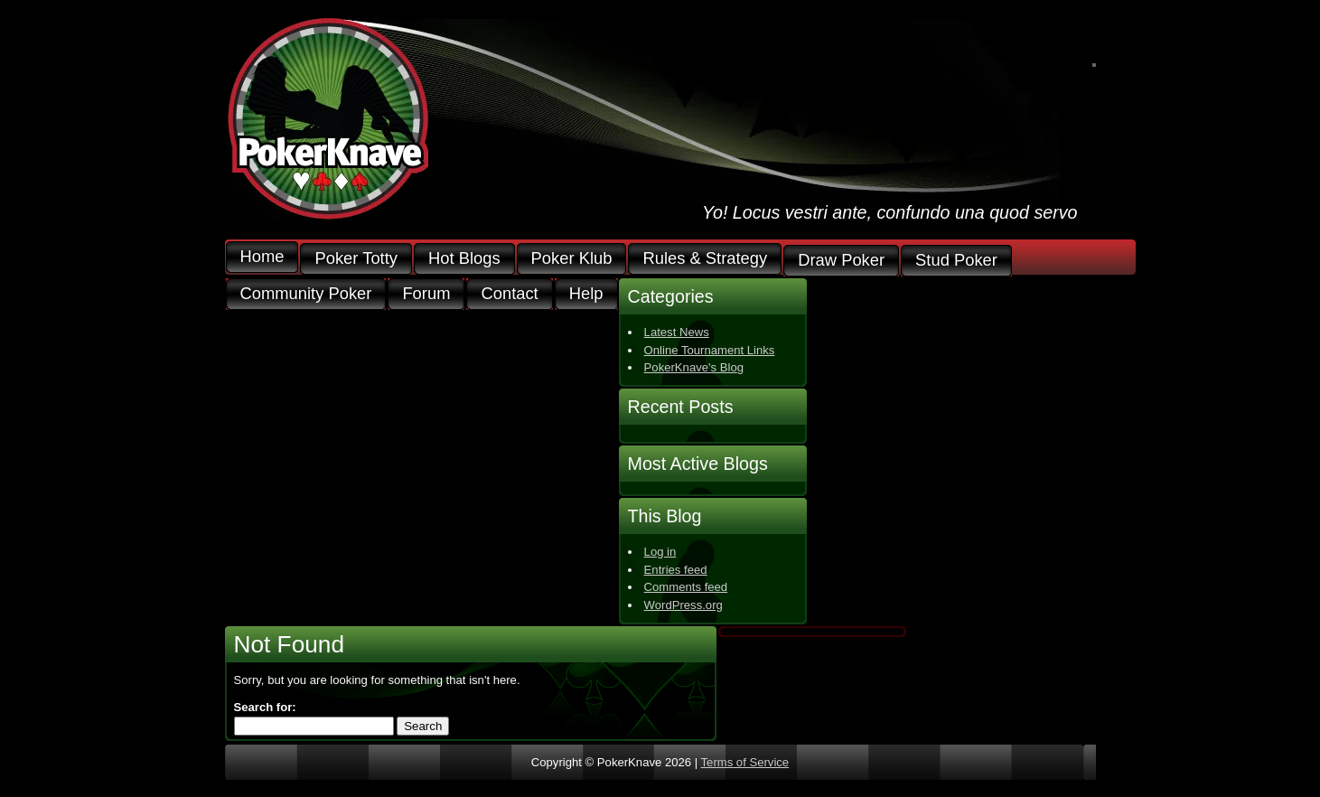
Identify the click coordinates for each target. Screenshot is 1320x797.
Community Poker (306, 294)
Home (262, 257)
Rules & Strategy (705, 259)
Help (586, 294)
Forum (426, 294)
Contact (509, 294)
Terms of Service (745, 762)
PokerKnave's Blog (694, 367)
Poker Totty (356, 259)
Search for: (265, 707)
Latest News (676, 332)
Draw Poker (841, 261)
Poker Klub (572, 259)
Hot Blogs (464, 259)
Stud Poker (956, 261)
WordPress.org (683, 605)
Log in (660, 551)
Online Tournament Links (709, 350)
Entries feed (675, 570)
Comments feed (686, 587)
